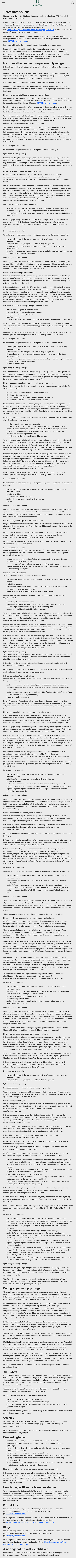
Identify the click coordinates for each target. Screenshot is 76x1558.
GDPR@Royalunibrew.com (17, 41)
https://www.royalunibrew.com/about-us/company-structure (30, 30)
